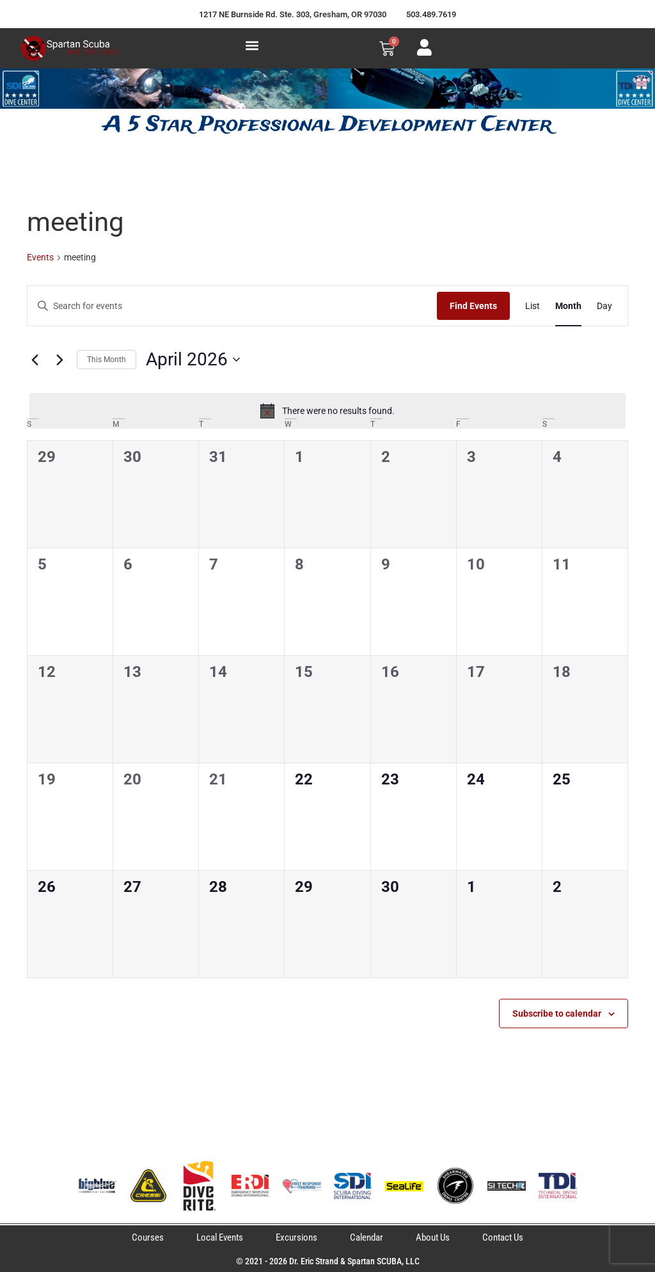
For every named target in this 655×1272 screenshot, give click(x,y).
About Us (433, 1237)
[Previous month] (34, 359)
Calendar (366, 1237)
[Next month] (59, 359)
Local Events (219, 1237)
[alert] (327, 411)
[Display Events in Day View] (604, 306)
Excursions (296, 1237)
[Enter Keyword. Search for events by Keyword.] (232, 306)
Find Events (473, 306)
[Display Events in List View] (532, 306)
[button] (251, 45)
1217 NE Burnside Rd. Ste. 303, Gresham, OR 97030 (292, 14)
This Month (106, 359)
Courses (148, 1237)
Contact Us (502, 1237)
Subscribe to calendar (556, 1013)
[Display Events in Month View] (568, 306)
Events (40, 257)
